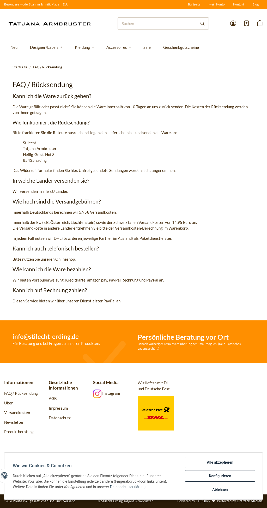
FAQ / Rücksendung (21, 393)
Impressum (58, 408)
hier (74, 170)
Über (8, 403)
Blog (255, 4)
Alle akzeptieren (220, 462)
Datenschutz (60, 417)
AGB (53, 398)
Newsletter (14, 422)
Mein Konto (217, 4)
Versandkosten (17, 412)
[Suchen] (157, 23)
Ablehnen (220, 489)
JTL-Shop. (203, 501)
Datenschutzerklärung (127, 487)
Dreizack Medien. (250, 501)
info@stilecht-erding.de (46, 336)
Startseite (193, 4)
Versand (69, 501)
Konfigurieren (220, 476)
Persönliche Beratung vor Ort (183, 337)
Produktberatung (19, 431)
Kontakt (238, 4)
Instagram (106, 393)
